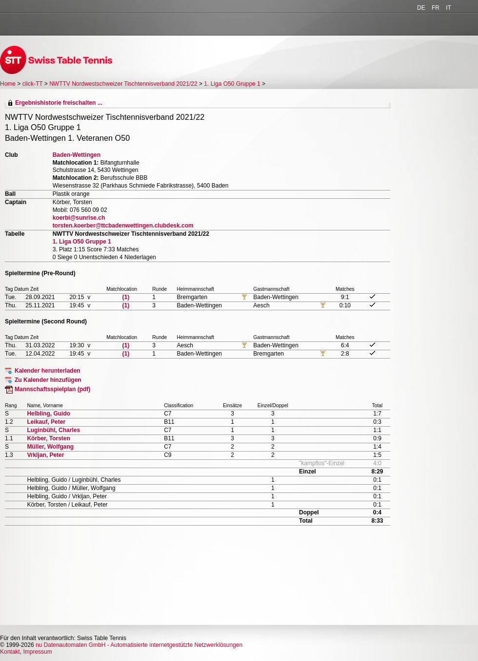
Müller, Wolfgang (50, 446)
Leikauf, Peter (46, 421)
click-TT (32, 83)
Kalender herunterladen (47, 370)
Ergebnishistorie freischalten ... (58, 102)
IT (448, 7)
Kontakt (10, 651)
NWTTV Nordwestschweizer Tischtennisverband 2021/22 (123, 83)
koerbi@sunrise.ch (79, 217)
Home (8, 83)
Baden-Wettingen (76, 154)
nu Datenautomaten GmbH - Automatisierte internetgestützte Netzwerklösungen (139, 645)
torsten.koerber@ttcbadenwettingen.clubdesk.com (123, 225)
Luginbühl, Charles (53, 430)
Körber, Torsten (48, 438)
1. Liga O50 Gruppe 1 (232, 83)
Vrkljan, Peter (45, 455)
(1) (126, 297)
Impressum (37, 651)
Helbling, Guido (48, 413)
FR (435, 7)
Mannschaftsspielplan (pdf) (52, 389)
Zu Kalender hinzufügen (48, 380)
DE (421, 7)
